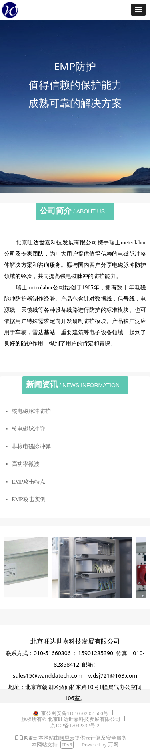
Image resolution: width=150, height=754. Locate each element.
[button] (138, 10)
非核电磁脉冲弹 (31, 446)
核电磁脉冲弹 (28, 429)
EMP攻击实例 (29, 499)
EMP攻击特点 (29, 482)
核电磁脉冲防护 (31, 411)
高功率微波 (26, 464)
